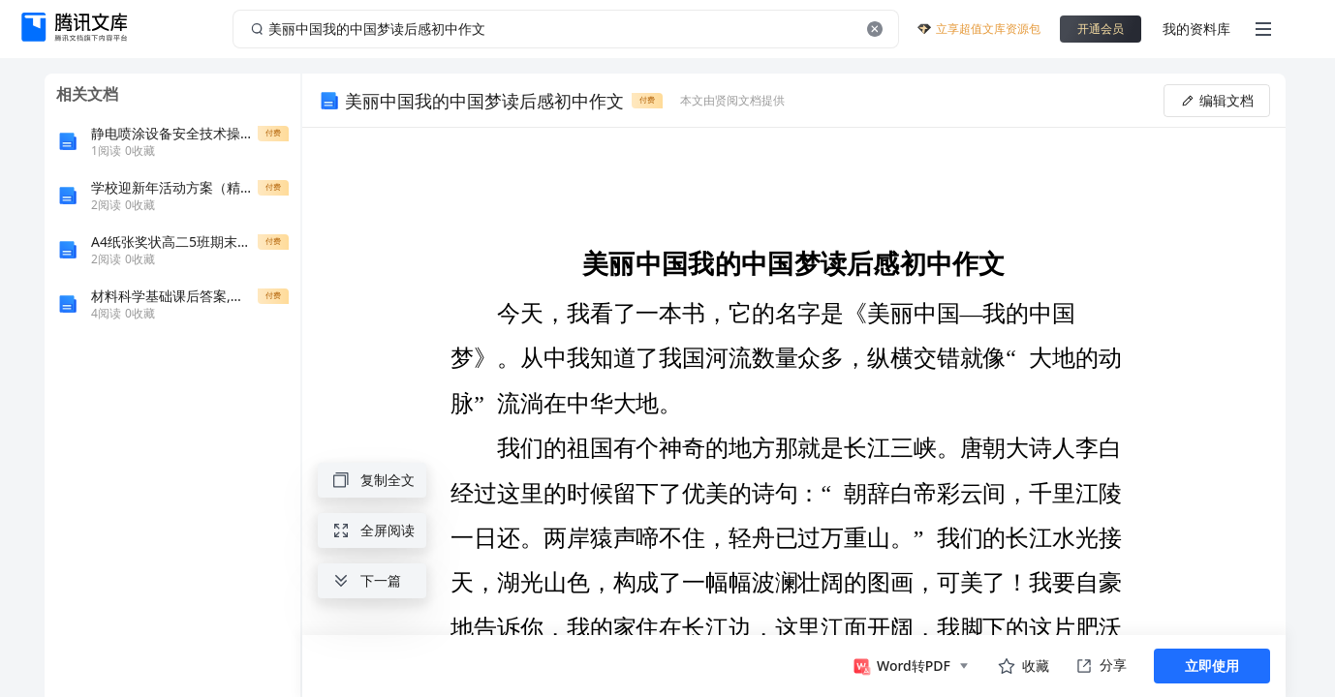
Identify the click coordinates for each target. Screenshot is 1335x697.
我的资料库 (1196, 28)
